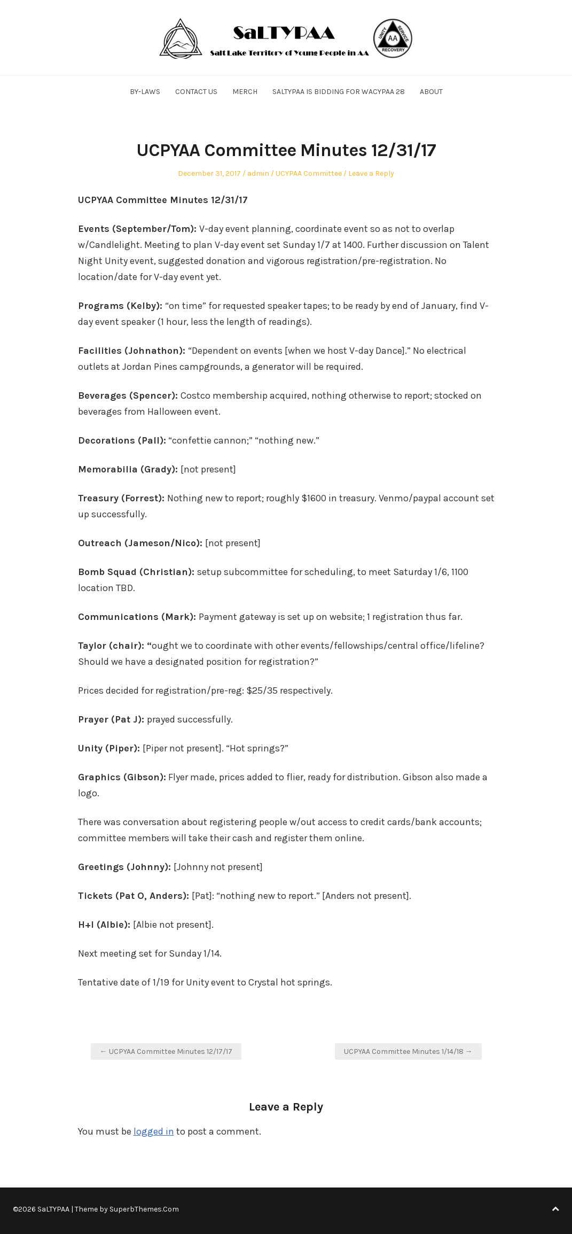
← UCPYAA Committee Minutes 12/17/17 (166, 1051)
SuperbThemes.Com (144, 1209)
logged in (154, 1131)
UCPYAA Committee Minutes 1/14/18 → (408, 1051)
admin (258, 173)
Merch (244, 91)
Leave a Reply (371, 173)
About (431, 91)
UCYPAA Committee (309, 173)
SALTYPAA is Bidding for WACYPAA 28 (338, 91)
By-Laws (145, 91)
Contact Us (196, 91)
